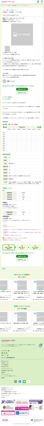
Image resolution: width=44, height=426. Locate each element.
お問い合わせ (4, 366)
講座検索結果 (14, 5)
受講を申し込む (22, 89)
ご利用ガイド (4, 362)
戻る (4, 268)
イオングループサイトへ (6, 368)
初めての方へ (4, 361)
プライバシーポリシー (5, 374)
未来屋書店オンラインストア (7, 388)
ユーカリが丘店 (7, 5)
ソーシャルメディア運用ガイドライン (8, 376)
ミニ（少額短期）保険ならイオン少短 (8, 391)
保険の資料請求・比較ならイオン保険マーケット (11, 393)
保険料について (18, 239)
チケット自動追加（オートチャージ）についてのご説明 (15, 238)
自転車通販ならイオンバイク (7, 389)
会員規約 (3, 372)
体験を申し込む (22, 92)
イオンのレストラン (5, 395)
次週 (38, 127)
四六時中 (3, 397)
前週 (6, 127)
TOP (2, 5)
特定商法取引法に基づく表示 (7, 370)
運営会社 (3, 377)
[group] (22, 290)
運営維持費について (6, 239)
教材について (12, 239)
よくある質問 (4, 364)
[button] (3, 290)
